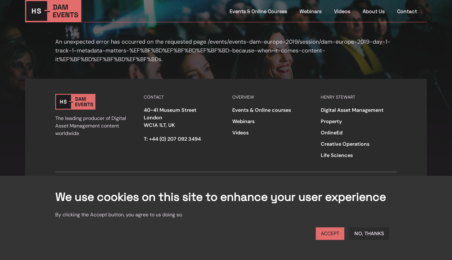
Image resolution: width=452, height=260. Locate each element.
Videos (342, 11)
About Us (374, 11)
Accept (330, 233)
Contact (407, 11)
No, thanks (369, 233)
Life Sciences (337, 155)
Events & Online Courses (258, 11)
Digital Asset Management (352, 110)
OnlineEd (331, 132)
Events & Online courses (261, 110)
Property (331, 121)
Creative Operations (345, 144)
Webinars (310, 11)
